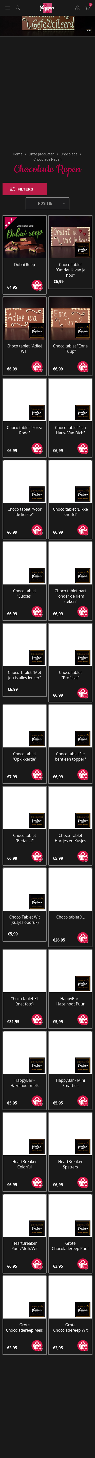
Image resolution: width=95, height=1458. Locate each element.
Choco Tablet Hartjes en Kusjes (70, 743)
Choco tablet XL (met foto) (24, 906)
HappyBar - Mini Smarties (70, 988)
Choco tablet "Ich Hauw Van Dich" (70, 336)
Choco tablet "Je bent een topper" (70, 662)
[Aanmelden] (41, 1327)
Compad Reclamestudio (58, 1455)
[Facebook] (38, 1419)
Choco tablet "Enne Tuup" (70, 254)
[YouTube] (48, 1419)
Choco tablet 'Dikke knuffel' (70, 417)
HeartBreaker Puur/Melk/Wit (24, 1151)
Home (18, 59)
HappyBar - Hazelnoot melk (24, 988)
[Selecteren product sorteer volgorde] (48, 109)
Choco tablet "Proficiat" (70, 580)
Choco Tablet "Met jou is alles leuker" (24, 580)
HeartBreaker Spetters (70, 1070)
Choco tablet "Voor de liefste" (25, 417)
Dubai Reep (24, 170)
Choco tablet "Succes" (24, 498)
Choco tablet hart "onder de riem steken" (70, 501)
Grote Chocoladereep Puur (70, 1151)
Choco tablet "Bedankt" (24, 743)
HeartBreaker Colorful (24, 1070)
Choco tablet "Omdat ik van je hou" (70, 175)
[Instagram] (57, 1419)
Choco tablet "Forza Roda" (24, 336)
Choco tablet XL (70, 822)
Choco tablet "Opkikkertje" (25, 662)
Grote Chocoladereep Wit (70, 1233)
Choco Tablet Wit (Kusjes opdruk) (24, 825)
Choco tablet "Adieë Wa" (25, 254)
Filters (25, 94)
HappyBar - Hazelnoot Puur (70, 906)
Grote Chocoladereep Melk (24, 1233)
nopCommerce (47, 1445)
